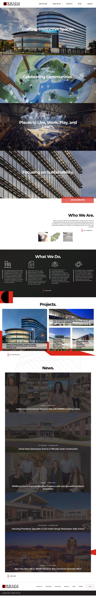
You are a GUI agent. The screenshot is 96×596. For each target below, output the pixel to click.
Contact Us (39, 587)
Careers (90, 3)
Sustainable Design (73, 276)
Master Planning (26, 275)
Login (90, 586)
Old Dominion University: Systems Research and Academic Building (71, 321)
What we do (57, 3)
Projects (69, 3)
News (80, 3)
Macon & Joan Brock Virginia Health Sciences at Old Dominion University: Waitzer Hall (21, 346)
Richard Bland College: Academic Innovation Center (82, 344)
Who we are (43, 3)
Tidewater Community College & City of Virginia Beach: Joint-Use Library (58, 344)
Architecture (2, 274)
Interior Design (49, 274)
